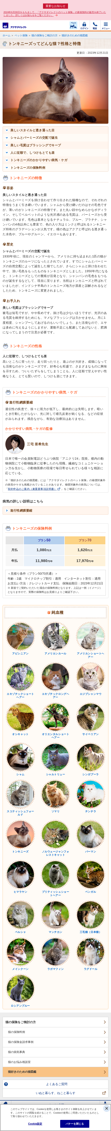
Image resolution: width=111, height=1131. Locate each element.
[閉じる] (106, 1108)
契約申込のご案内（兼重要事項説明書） (32, 488)
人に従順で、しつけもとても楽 (32, 152)
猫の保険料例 (16, 1032)
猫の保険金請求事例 (20, 1042)
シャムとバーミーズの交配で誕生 (34, 137)
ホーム (6, 35)
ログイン (84, 25)
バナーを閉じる (75, 1123)
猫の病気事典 (16, 1052)
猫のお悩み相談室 (19, 1062)
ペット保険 (21, 35)
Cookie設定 (35, 1123)
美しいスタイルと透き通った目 (32, 130)
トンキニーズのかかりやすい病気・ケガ (38, 160)
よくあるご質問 (56, 1084)
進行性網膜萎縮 (21, 510)
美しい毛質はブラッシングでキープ (35, 145)
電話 (95, 25)
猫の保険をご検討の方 (44, 35)
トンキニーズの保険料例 (27, 167)
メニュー (106, 25)
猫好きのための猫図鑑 (75, 35)
